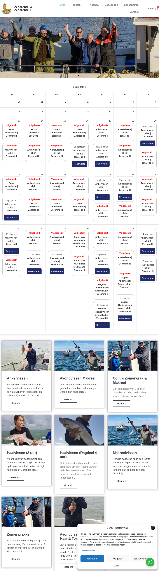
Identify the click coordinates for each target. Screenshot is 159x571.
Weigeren (117, 558)
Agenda (94, 5)
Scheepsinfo (131, 5)
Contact (134, 12)
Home (61, 5)
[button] (152, 527)
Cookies (116, 565)
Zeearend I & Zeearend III (23, 8)
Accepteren (92, 558)
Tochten (77, 5)
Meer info (15, 403)
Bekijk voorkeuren (143, 558)
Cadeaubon (111, 5)
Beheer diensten (88, 550)
